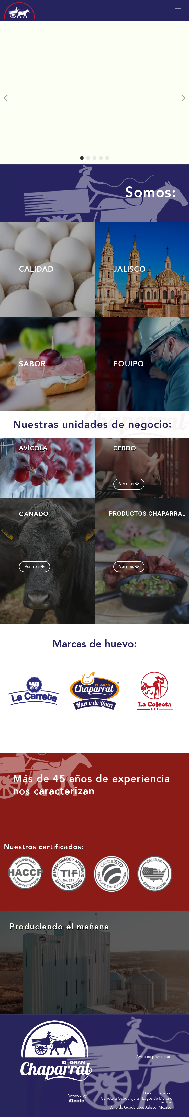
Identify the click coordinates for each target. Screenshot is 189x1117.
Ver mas (129, 483)
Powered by (76, 1098)
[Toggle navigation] (178, 11)
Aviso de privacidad (153, 1056)
